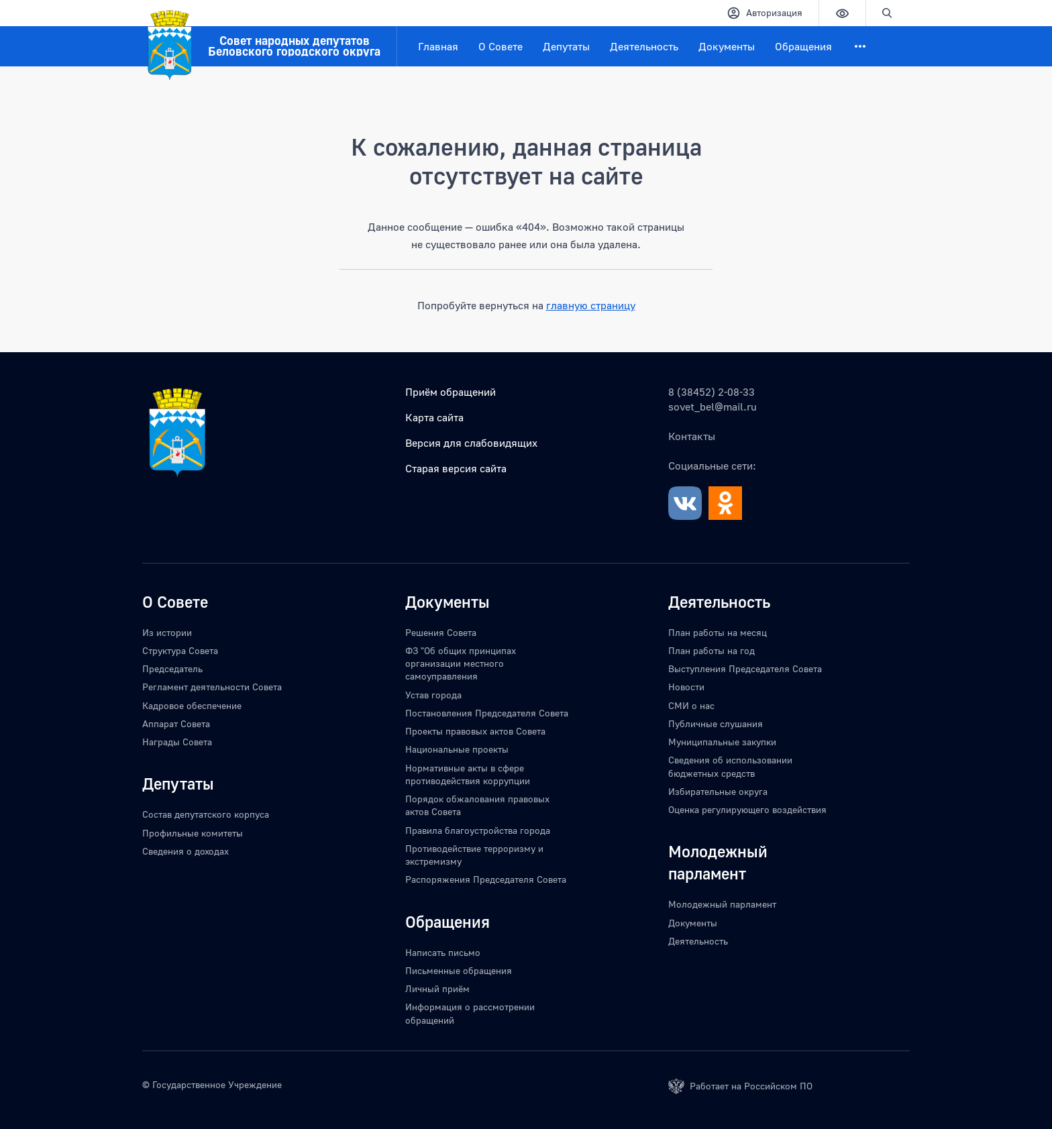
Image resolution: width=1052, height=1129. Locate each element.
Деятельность (644, 46)
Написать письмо (442, 952)
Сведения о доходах (185, 851)
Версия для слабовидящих (471, 442)
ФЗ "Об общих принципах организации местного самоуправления (460, 663)
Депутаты (566, 46)
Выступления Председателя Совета (745, 668)
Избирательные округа (718, 791)
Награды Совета (177, 741)
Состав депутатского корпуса (205, 814)
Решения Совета (440, 632)
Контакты (691, 436)
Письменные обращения (458, 970)
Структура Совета (180, 650)
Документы (726, 46)
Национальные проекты (457, 749)
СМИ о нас (691, 705)
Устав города (433, 694)
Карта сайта (434, 417)
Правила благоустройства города (477, 830)
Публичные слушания (715, 723)
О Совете (500, 46)
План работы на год (711, 650)
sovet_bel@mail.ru (712, 406)
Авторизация (764, 13)
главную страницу (590, 305)
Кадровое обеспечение (192, 705)
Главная (438, 46)
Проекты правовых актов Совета (475, 731)
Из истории (167, 632)
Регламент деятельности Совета (212, 686)
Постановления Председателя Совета (486, 712)
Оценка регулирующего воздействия (747, 809)
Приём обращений (450, 391)
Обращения (803, 46)
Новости (686, 686)
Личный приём (437, 988)
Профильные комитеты (192, 833)
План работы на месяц (717, 632)
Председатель (172, 668)
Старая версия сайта (456, 468)
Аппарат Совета (176, 723)
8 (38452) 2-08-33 (711, 391)
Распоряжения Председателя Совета (485, 879)
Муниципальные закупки (722, 741)
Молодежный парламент (722, 904)
